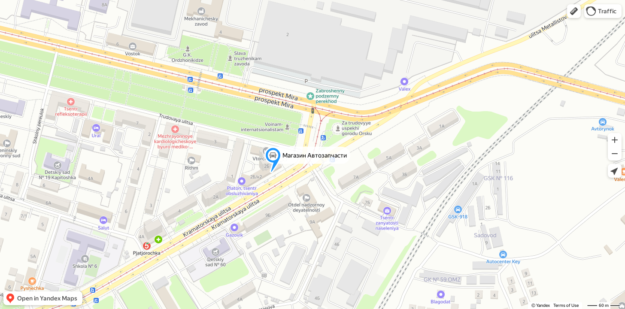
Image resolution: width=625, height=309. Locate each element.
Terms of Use (566, 305)
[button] (574, 11)
